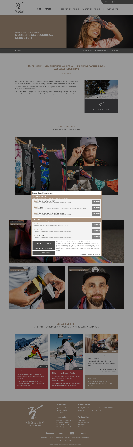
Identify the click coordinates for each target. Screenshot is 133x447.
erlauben (97, 201)
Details (36, 201)
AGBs (90, 254)
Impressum (83, 254)
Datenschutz (96, 254)
